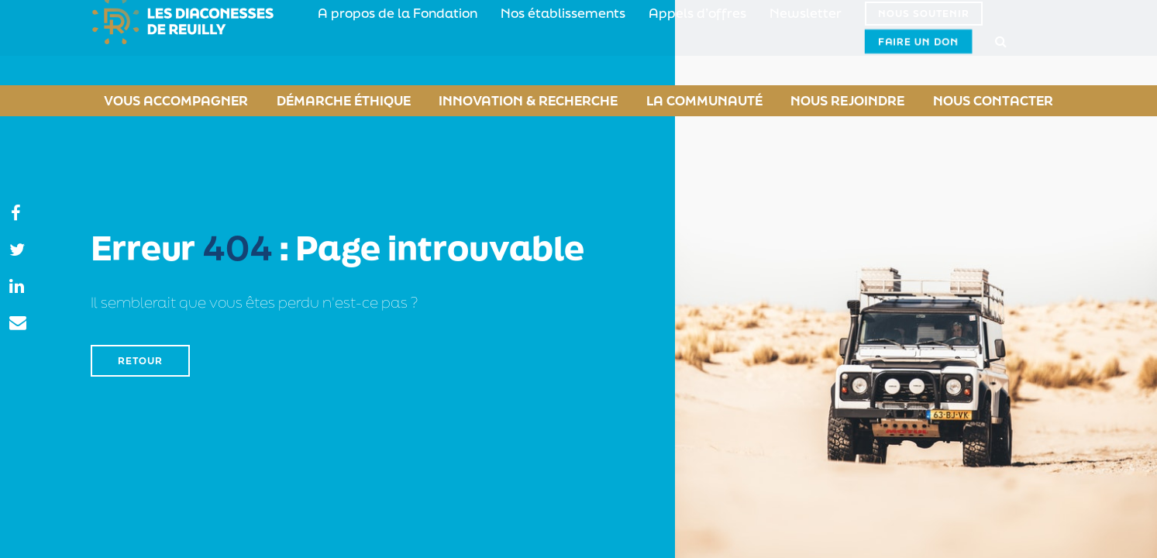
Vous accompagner (161, 101)
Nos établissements (526, 43)
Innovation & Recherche (519, 101)
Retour (140, 360)
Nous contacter (1005, 101)
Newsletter (732, 43)
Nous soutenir (843, 43)
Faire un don (978, 42)
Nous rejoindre (850, 101)
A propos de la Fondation (385, 43)
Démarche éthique (334, 101)
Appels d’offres (640, 43)
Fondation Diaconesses (189, 42)
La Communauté (697, 101)
